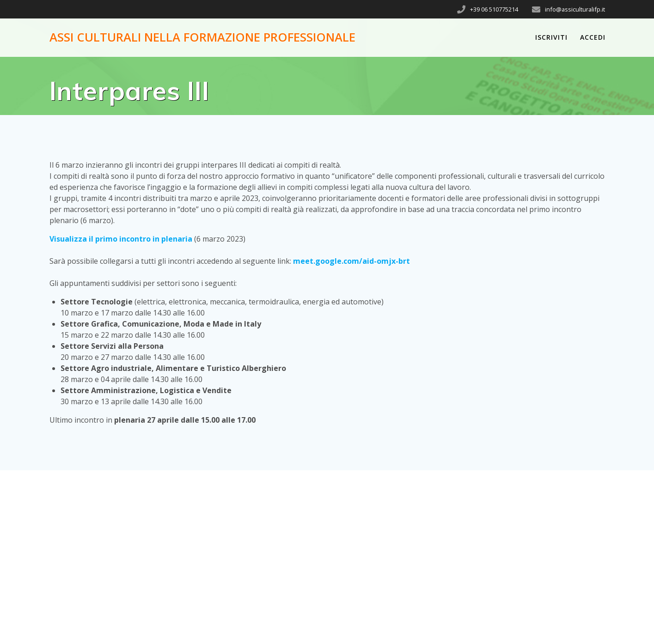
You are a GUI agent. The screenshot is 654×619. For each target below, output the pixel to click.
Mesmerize (526, 590)
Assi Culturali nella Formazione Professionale (202, 37)
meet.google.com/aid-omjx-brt (351, 261)
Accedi (592, 37)
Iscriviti (551, 37)
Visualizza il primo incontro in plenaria (120, 239)
